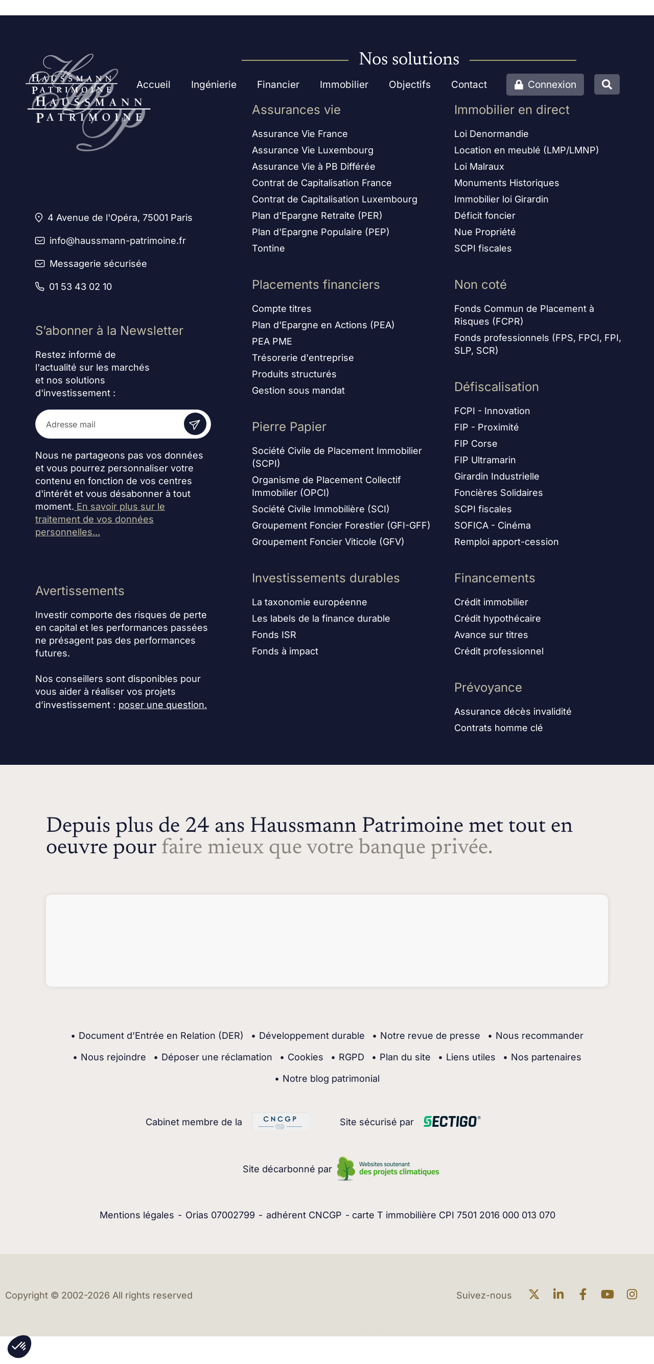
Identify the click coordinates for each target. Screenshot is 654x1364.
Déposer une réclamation (212, 1057)
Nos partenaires (542, 1057)
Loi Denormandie (491, 137)
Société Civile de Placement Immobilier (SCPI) (337, 460)
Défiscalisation (496, 390)
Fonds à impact (285, 654)
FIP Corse (476, 447)
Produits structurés (294, 377)
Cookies (301, 1057)
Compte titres (282, 312)
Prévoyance (488, 691)
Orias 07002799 (220, 1215)
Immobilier (344, 84)
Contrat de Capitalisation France (322, 186)
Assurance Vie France (300, 137)
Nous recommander (535, 1035)
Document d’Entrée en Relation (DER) (157, 1035)
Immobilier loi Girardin (501, 202)
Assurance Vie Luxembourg (312, 153)
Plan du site (401, 1057)
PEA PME (272, 344)
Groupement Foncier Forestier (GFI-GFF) (341, 529)
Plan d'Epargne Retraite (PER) (317, 219)
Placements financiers (316, 288)
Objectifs (410, 84)
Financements (494, 581)
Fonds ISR (274, 638)
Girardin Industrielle (497, 479)
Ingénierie (214, 84)
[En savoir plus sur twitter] (536, 1295)
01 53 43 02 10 (80, 286)
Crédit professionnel (499, 654)
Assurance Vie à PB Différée (314, 170)
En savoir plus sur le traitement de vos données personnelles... (100, 519)
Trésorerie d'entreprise (303, 361)
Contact (469, 84)
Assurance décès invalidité (513, 715)
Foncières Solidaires (498, 496)
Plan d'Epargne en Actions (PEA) (323, 328)
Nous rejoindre (109, 1057)
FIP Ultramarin (485, 463)
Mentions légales (137, 1215)
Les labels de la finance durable (321, 622)
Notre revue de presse (426, 1035)
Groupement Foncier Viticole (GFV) (328, 545)
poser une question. (163, 704)
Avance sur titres (491, 638)
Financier (278, 84)
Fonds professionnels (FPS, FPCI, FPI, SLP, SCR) (537, 347)
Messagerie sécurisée (98, 263)
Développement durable (308, 1035)
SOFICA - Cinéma (492, 529)
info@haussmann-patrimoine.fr (118, 240)
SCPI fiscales (483, 251)
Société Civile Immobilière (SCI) (321, 512)
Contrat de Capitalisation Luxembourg (334, 202)
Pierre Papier (289, 430)
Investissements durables (326, 581)
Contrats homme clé (498, 731)
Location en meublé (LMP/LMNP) (526, 153)
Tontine (268, 251)
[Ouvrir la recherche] (607, 84)
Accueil (153, 84)
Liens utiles (467, 1057)
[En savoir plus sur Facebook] (585, 1295)
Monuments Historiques (506, 186)
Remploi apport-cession (506, 545)
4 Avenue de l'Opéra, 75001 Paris (120, 217)
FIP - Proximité (486, 430)
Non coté (480, 288)
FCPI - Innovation (492, 414)
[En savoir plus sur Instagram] (634, 1295)
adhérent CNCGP (304, 1215)
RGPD (347, 1057)
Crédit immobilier (491, 605)
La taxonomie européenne (309, 605)
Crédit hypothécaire (497, 622)
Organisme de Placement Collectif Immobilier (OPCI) (326, 490)
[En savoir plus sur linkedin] (561, 1295)
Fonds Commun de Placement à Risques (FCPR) (524, 318)
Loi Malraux (479, 170)
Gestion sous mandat (298, 394)
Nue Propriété (485, 235)
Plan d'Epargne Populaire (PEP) (321, 235)
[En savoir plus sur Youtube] (610, 1295)
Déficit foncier (485, 219)
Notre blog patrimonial (327, 1078)
